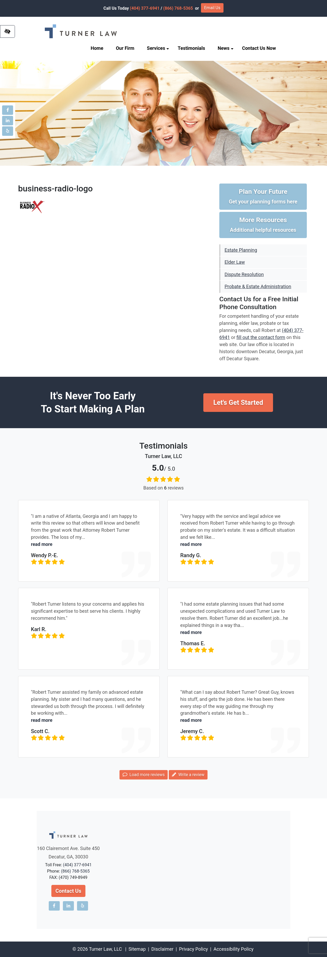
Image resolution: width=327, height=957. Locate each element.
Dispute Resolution (244, 274)
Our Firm (125, 48)
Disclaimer (162, 949)
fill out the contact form (260, 337)
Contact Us (68, 891)
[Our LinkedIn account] (7, 120)
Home (97, 48)
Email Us (212, 7)
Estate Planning (241, 250)
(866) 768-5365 (178, 8)
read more (41, 544)
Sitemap (137, 949)
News (225, 48)
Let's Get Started (238, 402)
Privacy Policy (193, 949)
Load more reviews (144, 774)
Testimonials (191, 48)
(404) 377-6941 (145, 8)
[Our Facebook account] (7, 110)
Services (158, 48)
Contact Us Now (259, 48)
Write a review (188, 774)
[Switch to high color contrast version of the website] (7, 31)
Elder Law (235, 262)
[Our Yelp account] (7, 131)
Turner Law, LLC (105, 949)
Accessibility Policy (234, 949)
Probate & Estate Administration (258, 286)
